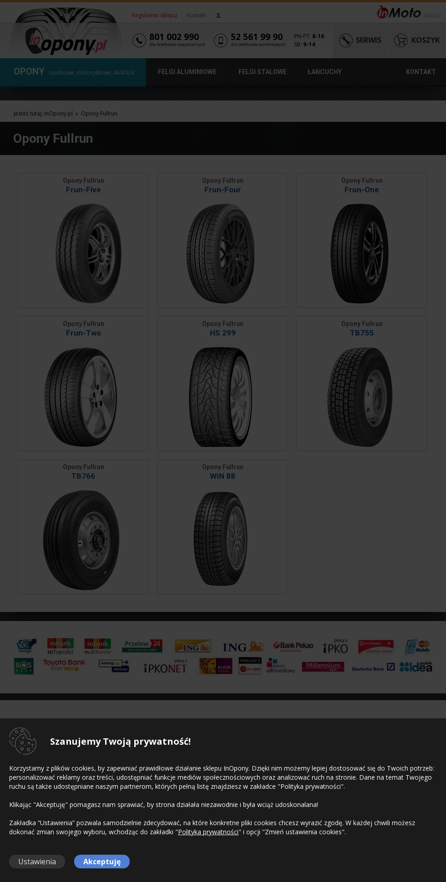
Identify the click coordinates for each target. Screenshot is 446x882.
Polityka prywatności (208, 831)
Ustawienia (37, 862)
